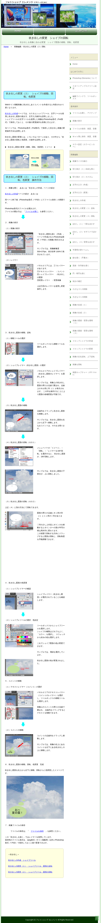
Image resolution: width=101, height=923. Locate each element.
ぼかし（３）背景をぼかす (84, 242)
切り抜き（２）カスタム (83, 177)
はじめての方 (81, 31)
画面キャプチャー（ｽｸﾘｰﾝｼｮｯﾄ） (85, 373)
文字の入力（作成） (81, 185)
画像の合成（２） (80, 313)
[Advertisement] (34, 69)
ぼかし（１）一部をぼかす (84, 224)
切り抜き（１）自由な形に (84, 169)
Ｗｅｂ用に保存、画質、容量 (85, 136)
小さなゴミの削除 (80, 289)
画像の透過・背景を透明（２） (83, 332)
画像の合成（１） (80, 305)
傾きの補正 (77, 281)
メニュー (49, 31)
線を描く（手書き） (81, 258)
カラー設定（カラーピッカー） (84, 145)
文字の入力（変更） (81, 192)
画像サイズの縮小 (80, 161)
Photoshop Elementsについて (85, 78)
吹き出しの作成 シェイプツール (22, 860)
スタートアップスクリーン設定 (85, 87)
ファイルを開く (31, 211)
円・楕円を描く (79, 273)
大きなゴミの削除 (80, 297)
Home (18, 31)
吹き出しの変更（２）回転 (84, 216)
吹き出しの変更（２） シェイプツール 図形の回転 (30, 872)
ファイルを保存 (37, 831)
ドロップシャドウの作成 (83, 341)
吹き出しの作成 (11, 113)
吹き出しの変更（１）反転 (84, 208)
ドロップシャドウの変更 (83, 349)
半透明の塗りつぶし (81, 250)
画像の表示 (77, 121)
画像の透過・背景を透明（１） (83, 321)
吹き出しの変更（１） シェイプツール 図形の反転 (30, 866)
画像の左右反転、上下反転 (84, 357)
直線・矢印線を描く (81, 265)
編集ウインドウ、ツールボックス (85, 97)
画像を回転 (77, 364)
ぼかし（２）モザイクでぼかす (85, 233)
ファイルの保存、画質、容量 (85, 129)
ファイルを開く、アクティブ (85, 113)
